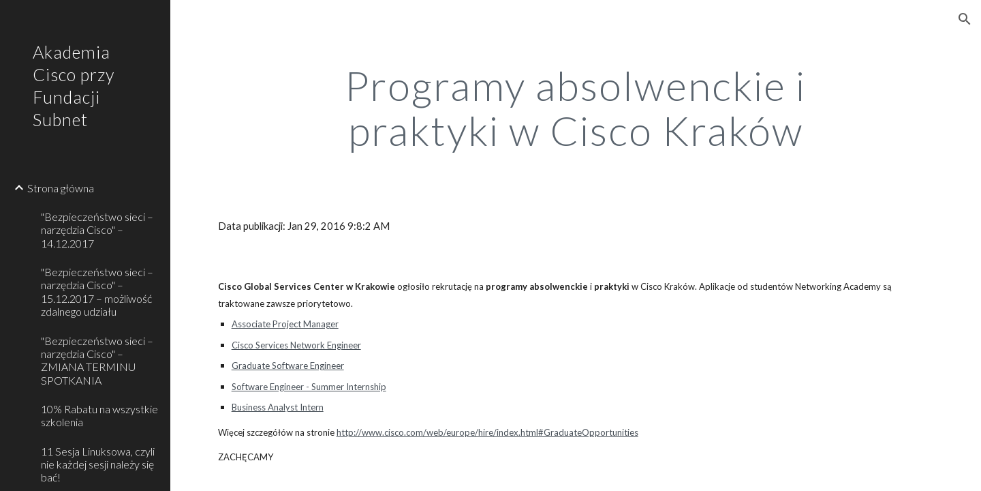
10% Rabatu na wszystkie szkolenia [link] (99, 415)
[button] (964, 19)
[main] (576, 107)
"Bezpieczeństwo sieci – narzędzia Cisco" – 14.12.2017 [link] (97, 230)
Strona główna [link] (60, 187)
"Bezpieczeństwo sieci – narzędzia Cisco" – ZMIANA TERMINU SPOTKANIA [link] (97, 360)
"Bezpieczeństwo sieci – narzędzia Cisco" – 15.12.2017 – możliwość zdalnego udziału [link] (97, 291)
